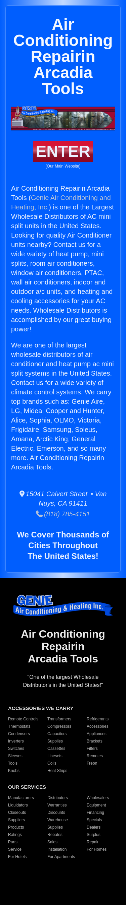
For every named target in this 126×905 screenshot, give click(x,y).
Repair (92, 842)
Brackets (94, 741)
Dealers (93, 827)
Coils (51, 763)
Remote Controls (23, 719)
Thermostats (19, 726)
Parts (12, 842)
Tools (12, 763)
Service (15, 849)
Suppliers (16, 820)
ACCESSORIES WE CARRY (40, 708)
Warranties (57, 805)
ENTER (63, 151)
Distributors (57, 797)
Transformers (59, 719)
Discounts (56, 812)
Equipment (96, 805)
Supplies (55, 741)
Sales (52, 842)
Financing (95, 812)
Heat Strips (57, 770)
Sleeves (15, 756)
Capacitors (57, 733)
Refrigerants (98, 719)
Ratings (15, 834)
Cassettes (56, 748)
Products (16, 827)
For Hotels (17, 856)
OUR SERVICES (27, 787)
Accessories (98, 726)
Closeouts (17, 812)
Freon (92, 763)
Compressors (59, 726)
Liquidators (18, 805)
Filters (92, 748)
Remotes (95, 756)
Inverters (16, 741)
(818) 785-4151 (63, 514)
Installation (57, 849)
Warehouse (57, 820)
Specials (94, 820)
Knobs (13, 770)
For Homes (97, 849)
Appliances (97, 733)
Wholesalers (98, 797)
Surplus (93, 834)
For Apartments (61, 856)
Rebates (54, 834)
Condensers (19, 733)
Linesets (54, 756)
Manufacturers (21, 797)
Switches (16, 748)
